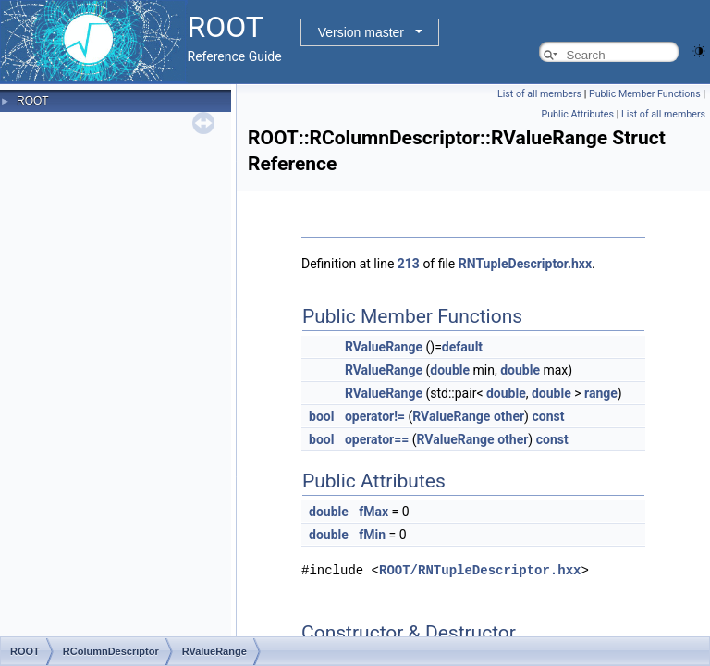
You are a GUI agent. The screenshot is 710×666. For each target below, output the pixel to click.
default (462, 346)
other (509, 416)
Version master (361, 32)
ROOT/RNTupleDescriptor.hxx (480, 569)
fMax (373, 511)
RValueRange (383, 346)
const (548, 416)
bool (321, 416)
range (601, 393)
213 (409, 263)
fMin (372, 534)
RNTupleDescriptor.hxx (525, 263)
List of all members (539, 94)
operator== (377, 439)
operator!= (375, 416)
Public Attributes (577, 114)
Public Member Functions (645, 94)
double (450, 370)
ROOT (33, 100)
